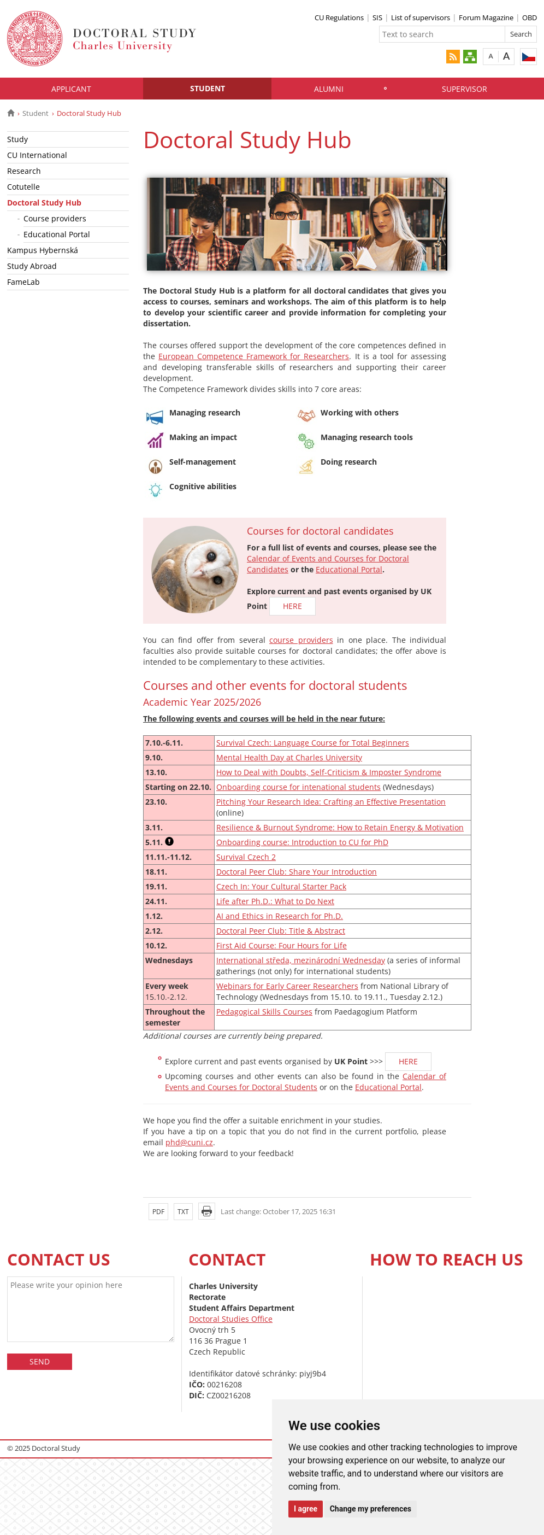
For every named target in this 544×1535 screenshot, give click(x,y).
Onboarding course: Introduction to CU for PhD (302, 842)
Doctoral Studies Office (231, 1319)
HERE (292, 606)
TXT (183, 1211)
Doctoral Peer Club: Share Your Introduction (296, 871)
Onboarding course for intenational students (298, 787)
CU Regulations (339, 17)
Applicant (71, 89)
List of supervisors (420, 17)
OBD (529, 17)
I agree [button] (305, 1508)
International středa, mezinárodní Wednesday (300, 960)
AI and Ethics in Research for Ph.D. (279, 916)
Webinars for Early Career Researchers (287, 986)
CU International (37, 155)
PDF (158, 1211)
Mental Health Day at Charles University (289, 757)
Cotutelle (23, 186)
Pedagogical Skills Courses (264, 1011)
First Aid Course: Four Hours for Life (281, 945)
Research (24, 171)
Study (17, 139)
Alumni (329, 89)
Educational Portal (56, 234)
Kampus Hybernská (42, 250)
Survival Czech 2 (246, 857)
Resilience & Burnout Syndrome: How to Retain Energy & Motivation (340, 827)
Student (207, 88)
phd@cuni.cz (189, 1142)
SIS (377, 17)
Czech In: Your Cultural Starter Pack (281, 886)
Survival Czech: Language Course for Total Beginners (312, 742)
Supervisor (464, 89)
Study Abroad (32, 266)
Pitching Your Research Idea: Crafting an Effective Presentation (331, 801)
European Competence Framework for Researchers (253, 356)
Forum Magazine (486, 17)
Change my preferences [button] (370, 1508)
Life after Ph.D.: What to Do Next (275, 901)
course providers (301, 640)
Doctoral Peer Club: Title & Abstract (280, 930)
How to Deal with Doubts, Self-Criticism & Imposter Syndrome (328, 772)
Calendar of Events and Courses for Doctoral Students (305, 1081)
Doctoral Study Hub (44, 202)
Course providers (54, 218)
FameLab (23, 282)
